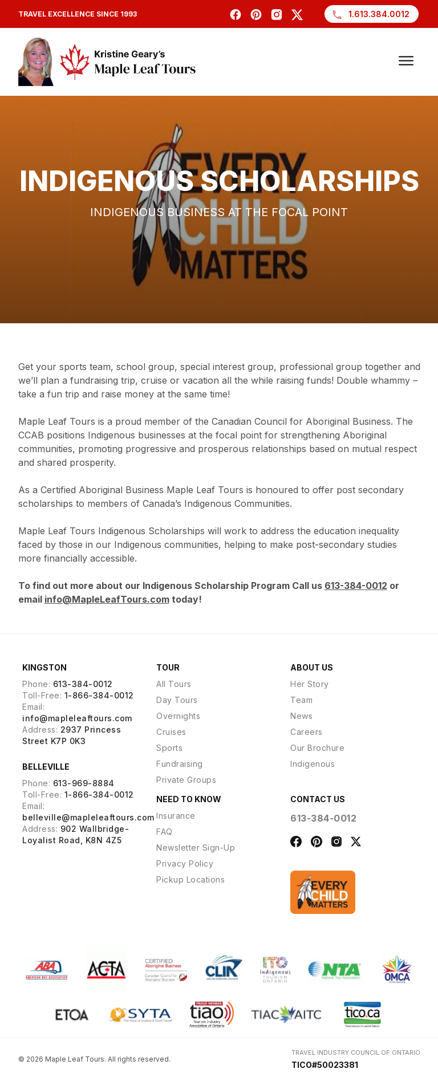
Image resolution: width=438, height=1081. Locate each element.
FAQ (164, 831)
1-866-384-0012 (99, 695)
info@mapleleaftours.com (77, 718)
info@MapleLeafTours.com (106, 599)
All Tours (174, 684)
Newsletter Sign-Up (195, 847)
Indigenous (312, 764)
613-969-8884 (84, 783)
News (301, 716)
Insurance (176, 815)
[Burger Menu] (406, 60)
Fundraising (179, 764)
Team (301, 700)
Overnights (178, 716)
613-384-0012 (356, 585)
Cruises (171, 732)
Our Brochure (317, 748)
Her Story (309, 684)
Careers (306, 732)
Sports (169, 748)
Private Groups (186, 780)
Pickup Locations (190, 879)
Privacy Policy (184, 863)
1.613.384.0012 (370, 15)
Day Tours (177, 700)
